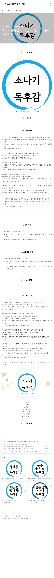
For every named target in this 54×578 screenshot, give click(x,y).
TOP (50, 572)
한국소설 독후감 (8, 497)
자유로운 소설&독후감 (13, 3)
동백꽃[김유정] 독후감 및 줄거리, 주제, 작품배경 (16, 500)
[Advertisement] (27, 441)
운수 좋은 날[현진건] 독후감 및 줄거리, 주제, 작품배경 (18, 502)
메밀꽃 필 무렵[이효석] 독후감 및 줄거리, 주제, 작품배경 (18, 504)
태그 (9, 10)
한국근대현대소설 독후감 (20, 497)
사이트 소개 (18, 10)
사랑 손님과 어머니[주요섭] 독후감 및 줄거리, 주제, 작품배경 (20, 506)
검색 (46, 3)
